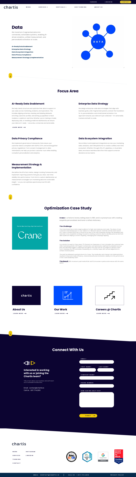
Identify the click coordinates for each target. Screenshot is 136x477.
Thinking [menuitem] (17, 459)
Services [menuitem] (42, 7)
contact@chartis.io (46, 475)
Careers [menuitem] (93, 2)
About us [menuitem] (98, 7)
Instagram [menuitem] (30, 451)
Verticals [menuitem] (60, 7)
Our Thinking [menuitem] (81, 7)
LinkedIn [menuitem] (109, 2)
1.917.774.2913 (78, 475)
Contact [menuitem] (126, 2)
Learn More (17, 127)
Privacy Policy (117, 475)
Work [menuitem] (28, 7)
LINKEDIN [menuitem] (29, 455)
